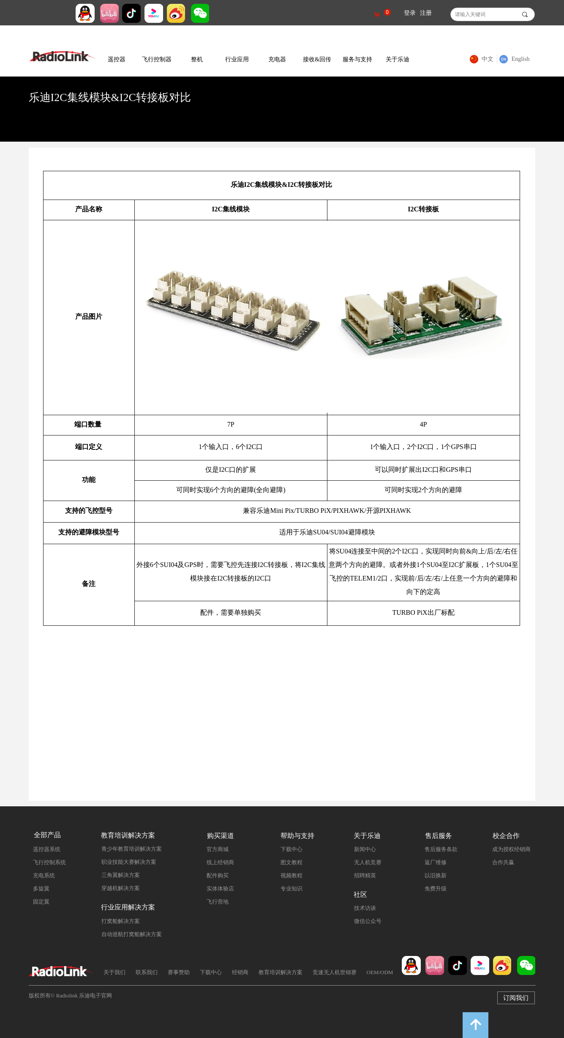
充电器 (277, 59)
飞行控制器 (157, 59)
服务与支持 (357, 59)
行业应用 (237, 59)
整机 (197, 59)
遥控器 (116, 59)
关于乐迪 (397, 59)
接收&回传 (317, 59)
